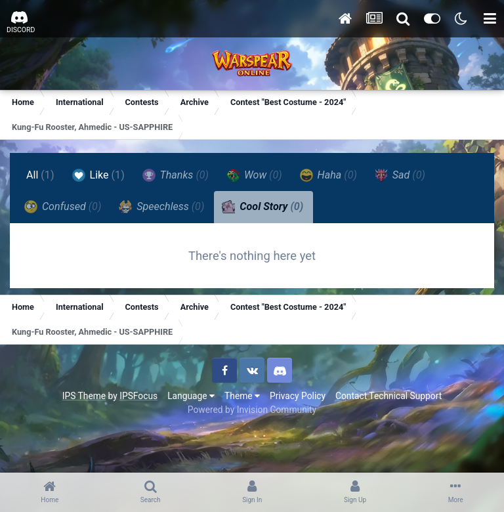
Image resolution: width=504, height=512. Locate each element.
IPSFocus (138, 396)
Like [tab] (98, 175)
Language (191, 396)
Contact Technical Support (388, 396)
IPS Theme (84, 396)
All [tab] (40, 175)
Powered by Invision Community (252, 409)
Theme (242, 396)
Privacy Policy (298, 396)
